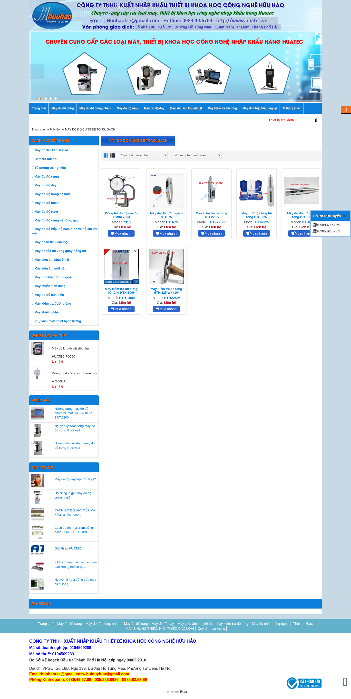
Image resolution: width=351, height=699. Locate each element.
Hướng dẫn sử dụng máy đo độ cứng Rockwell (75, 445)
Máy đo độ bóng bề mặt (52, 194)
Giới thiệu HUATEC (68, 548)
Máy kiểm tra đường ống (52, 303)
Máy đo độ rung (46, 211)
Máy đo (55, 129)
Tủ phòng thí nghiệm (50, 168)
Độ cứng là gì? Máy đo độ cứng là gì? (73, 495)
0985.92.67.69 (326, 231)
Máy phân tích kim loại (51, 242)
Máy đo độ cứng (46, 176)
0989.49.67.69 (326, 225)
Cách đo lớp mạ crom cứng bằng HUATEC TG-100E (74, 530)
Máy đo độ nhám (46, 203)
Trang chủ (38, 129)
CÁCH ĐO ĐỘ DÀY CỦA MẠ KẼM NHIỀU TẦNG (75, 513)
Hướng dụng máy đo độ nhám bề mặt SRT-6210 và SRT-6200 (73, 413)
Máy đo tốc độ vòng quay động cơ (60, 251)
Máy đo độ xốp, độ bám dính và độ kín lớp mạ (65, 231)
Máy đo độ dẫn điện (49, 295)
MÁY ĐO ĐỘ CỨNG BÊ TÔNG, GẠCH (90, 129)
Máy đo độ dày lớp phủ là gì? (75, 479)
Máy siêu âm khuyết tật (51, 259)
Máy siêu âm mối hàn (50, 268)
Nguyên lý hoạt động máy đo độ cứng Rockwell (75, 428)
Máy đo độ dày (45, 185)
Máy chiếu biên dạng (49, 286)
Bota (183, 692)
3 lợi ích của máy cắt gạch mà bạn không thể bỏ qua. (76, 564)
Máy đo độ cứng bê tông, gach (57, 220)
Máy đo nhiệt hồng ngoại (53, 277)
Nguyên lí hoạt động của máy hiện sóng (75, 582)
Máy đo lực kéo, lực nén (52, 150)
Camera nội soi (45, 159)
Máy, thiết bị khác (47, 312)
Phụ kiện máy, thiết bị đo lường (57, 321)
